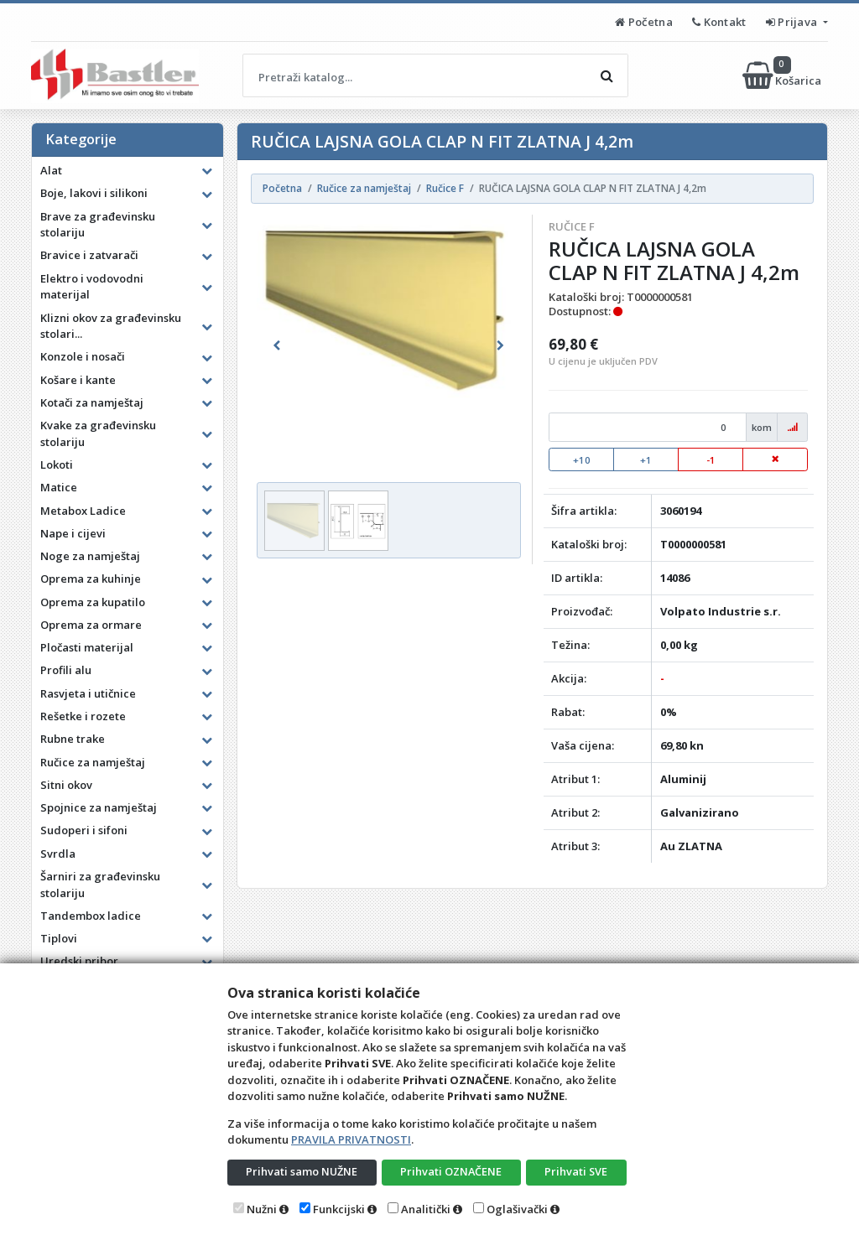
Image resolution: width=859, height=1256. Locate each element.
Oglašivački (517, 1209)
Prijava (793, 21)
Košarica (783, 75)
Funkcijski (339, 1209)
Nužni (262, 1209)
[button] (276, 345)
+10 (582, 460)
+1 (646, 460)
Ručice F (572, 226)
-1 (711, 460)
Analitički (425, 1209)
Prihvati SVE (576, 1171)
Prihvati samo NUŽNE (302, 1171)
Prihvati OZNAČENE (450, 1171)
